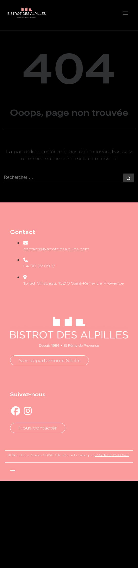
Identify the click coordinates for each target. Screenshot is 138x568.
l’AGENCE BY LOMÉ (112, 455)
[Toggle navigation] (125, 13)
